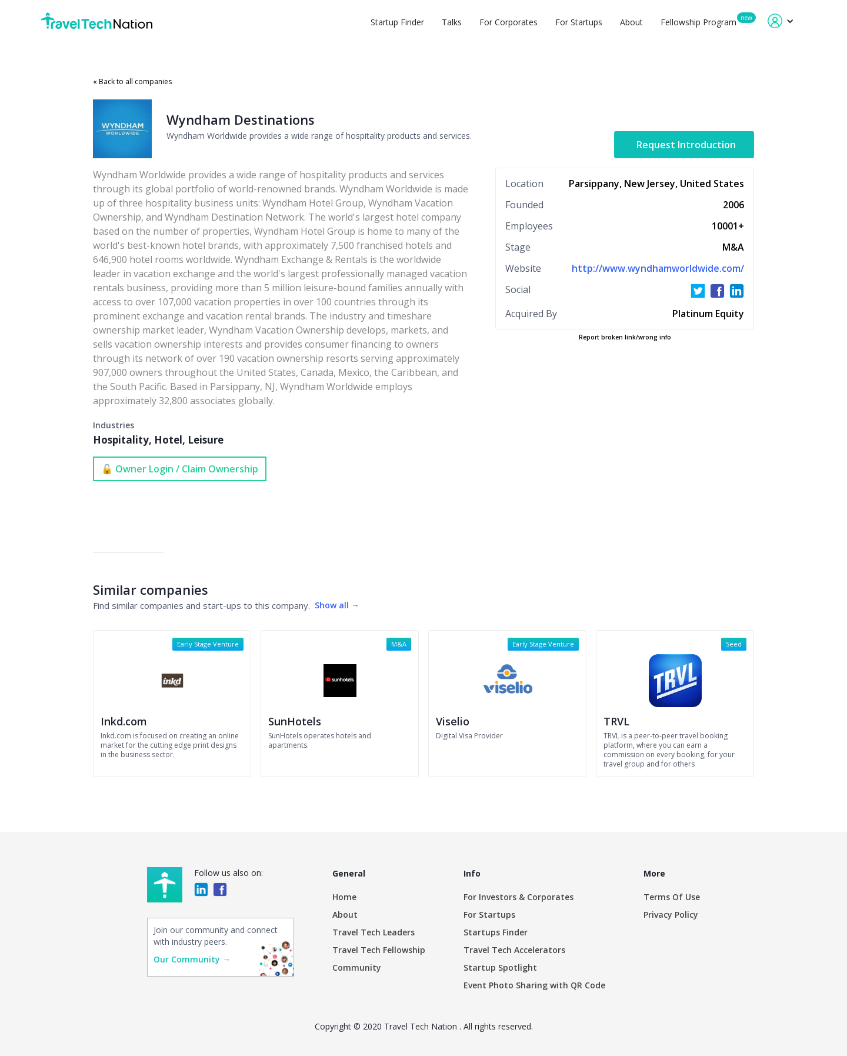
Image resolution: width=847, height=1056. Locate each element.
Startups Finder (495, 932)
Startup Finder (397, 22)
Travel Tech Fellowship (378, 949)
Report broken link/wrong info (625, 337)
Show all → (337, 605)
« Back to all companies (132, 81)
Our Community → (192, 959)
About (631, 22)
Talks (452, 22)
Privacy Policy (670, 914)
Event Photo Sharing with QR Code (534, 985)
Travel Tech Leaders (373, 932)
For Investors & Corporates (518, 896)
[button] (781, 21)
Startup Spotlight (500, 967)
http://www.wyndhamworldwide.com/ (658, 268)
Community (356, 967)
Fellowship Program (698, 22)
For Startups (578, 22)
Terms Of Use (671, 896)
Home (344, 896)
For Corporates (508, 22)
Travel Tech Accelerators (514, 949)
